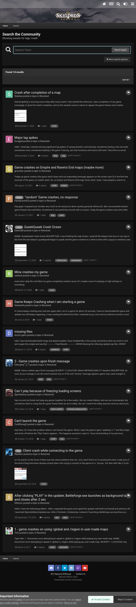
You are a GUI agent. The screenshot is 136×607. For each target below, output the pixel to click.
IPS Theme (55, 574)
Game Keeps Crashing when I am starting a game (49, 302)
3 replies (40, 349)
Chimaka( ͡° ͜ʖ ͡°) (21, 364)
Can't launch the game (30, 421)
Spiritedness (20, 394)
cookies (18, 599)
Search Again (120, 50)
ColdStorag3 (20, 424)
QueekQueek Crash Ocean (42, 227)
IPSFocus (67, 574)
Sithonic (18, 503)
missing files (23, 332)
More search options (117, 59)
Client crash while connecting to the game (52, 450)
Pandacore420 (21, 200)
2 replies (39, 547)
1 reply (42, 126)
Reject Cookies (125, 599)
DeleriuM (18, 230)
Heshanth (19, 305)
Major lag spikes (26, 138)
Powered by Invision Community (68, 580)
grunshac (19, 171)
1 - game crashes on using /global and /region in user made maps (61, 529)
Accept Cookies (100, 599)
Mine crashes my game (31, 272)
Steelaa (18, 96)
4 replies (41, 185)
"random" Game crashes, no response (51, 197)
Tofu (16, 533)
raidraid (18, 275)
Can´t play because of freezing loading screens (47, 391)
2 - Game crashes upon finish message (42, 361)
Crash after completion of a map (37, 92)
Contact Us (80, 574)
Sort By (126, 80)
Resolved (44, 96)
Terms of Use (70, 603)
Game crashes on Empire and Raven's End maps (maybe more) (59, 167)
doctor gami (20, 335)
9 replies (43, 156)
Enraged (18, 141)
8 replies (45, 517)
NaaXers (18, 454)
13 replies (45, 260)
